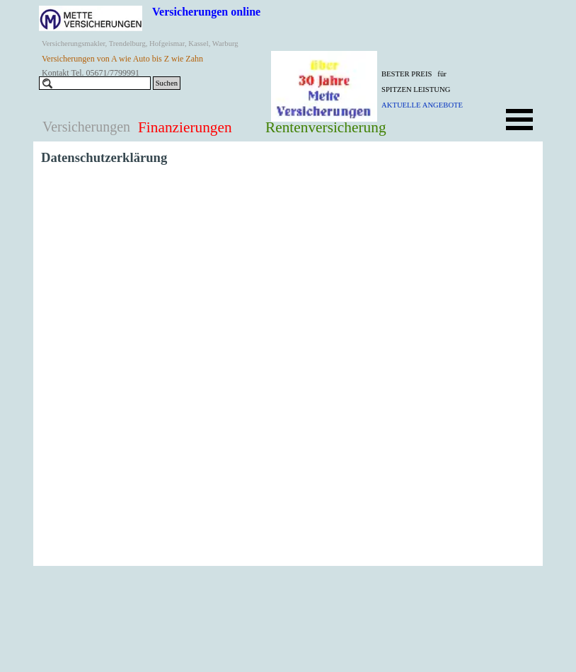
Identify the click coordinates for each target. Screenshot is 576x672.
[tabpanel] (434, 88)
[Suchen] (95, 83)
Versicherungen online (206, 12)
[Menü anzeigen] (519, 119)
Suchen (167, 83)
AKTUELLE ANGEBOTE (422, 105)
